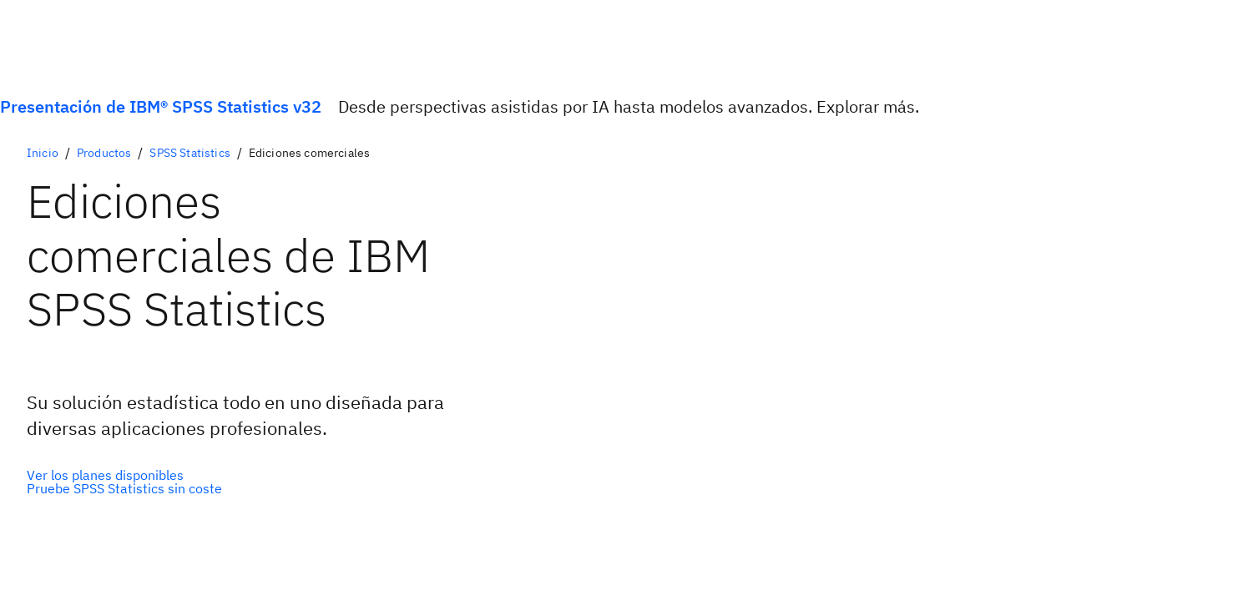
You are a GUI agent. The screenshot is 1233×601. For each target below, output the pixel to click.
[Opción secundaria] (124, 488)
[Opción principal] (124, 475)
